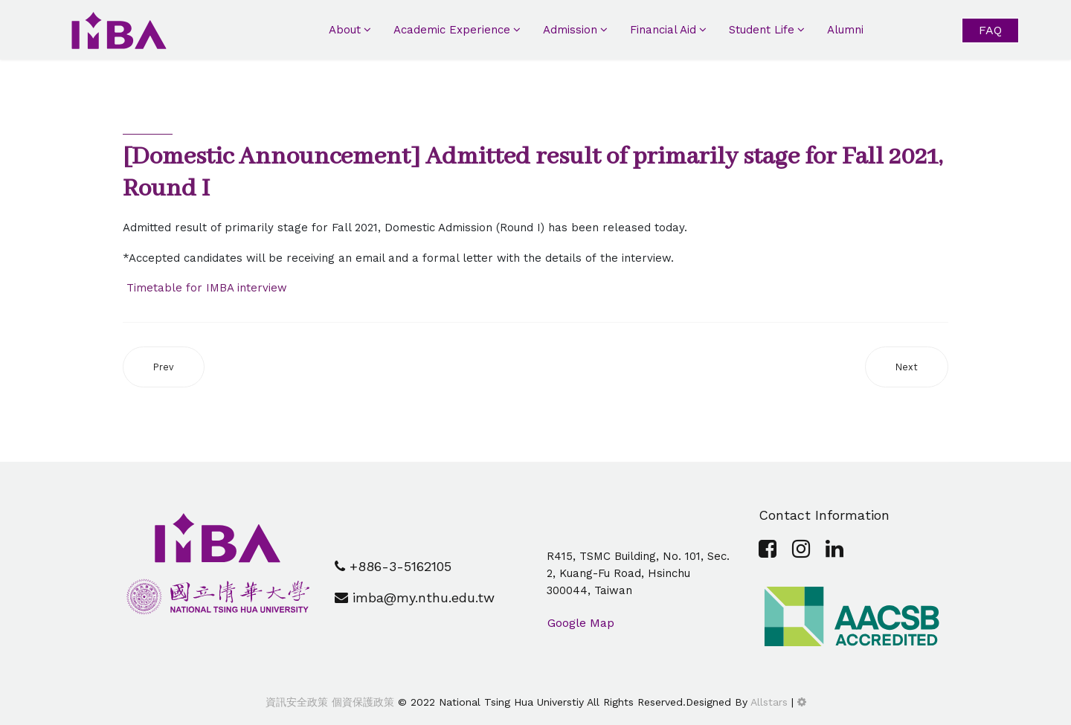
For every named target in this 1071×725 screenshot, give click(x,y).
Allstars (769, 702)
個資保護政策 (361, 702)
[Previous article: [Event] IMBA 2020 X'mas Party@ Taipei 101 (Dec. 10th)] (164, 367)
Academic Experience (451, 29)
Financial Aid (663, 29)
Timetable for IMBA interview (205, 287)
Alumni (845, 29)
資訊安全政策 (297, 702)
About (345, 29)
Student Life (761, 29)
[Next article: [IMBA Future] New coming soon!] (906, 367)
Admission (570, 29)
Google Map (580, 623)
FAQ (990, 30)
